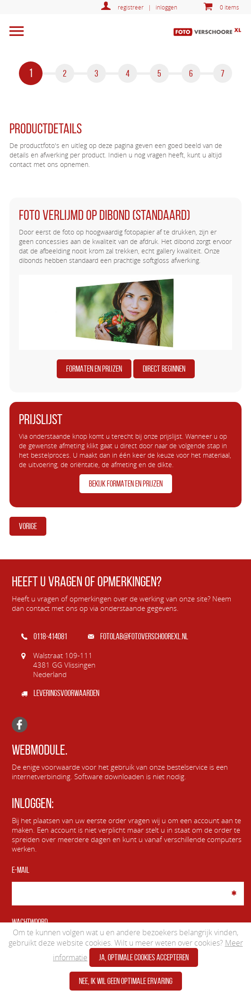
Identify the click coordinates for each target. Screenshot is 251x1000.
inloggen (166, 7)
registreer (131, 7)
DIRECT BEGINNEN (164, 369)
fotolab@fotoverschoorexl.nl (138, 636)
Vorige (28, 526)
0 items (229, 7)
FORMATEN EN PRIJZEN (94, 369)
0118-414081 (44, 636)
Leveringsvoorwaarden (60, 693)
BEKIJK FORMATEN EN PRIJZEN (126, 483)
